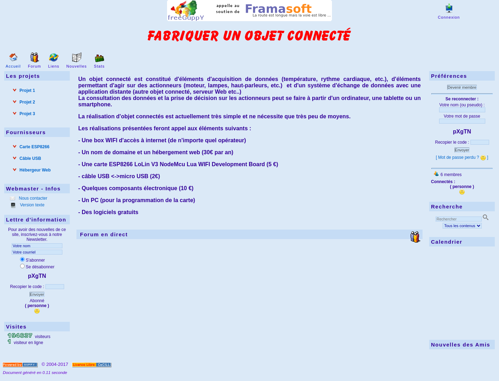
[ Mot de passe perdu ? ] (462, 157)
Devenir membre (462, 87)
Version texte (31, 204)
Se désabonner (37, 266)
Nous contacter (32, 198)
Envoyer (37, 294)
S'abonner (32, 260)
